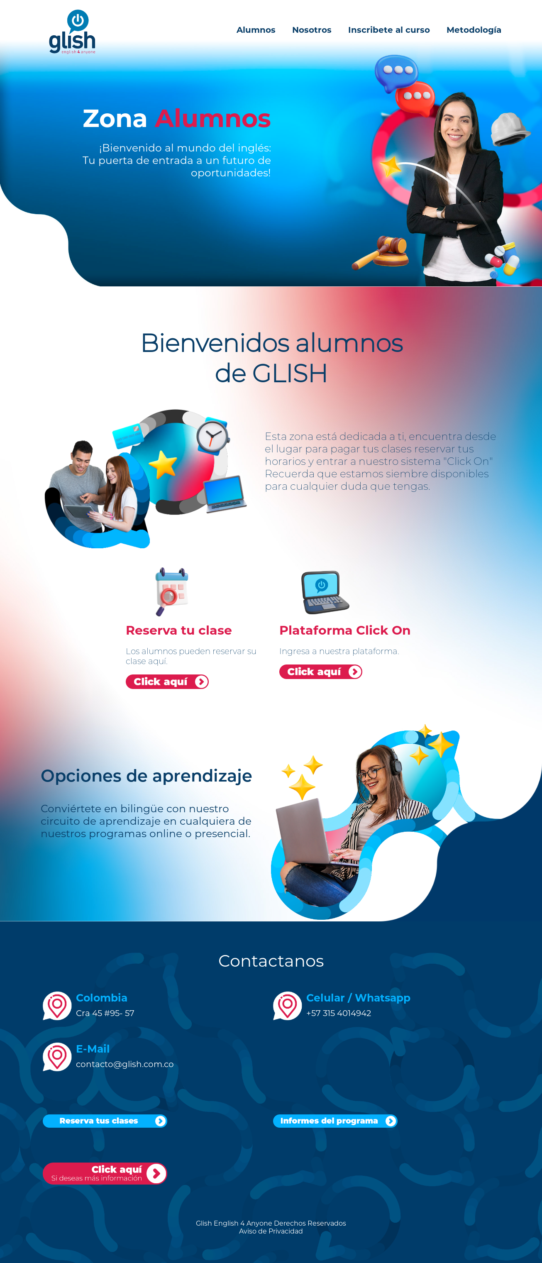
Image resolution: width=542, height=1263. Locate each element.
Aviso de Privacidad (271, 1231)
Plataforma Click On (345, 630)
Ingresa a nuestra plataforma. (339, 651)
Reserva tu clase (179, 630)
